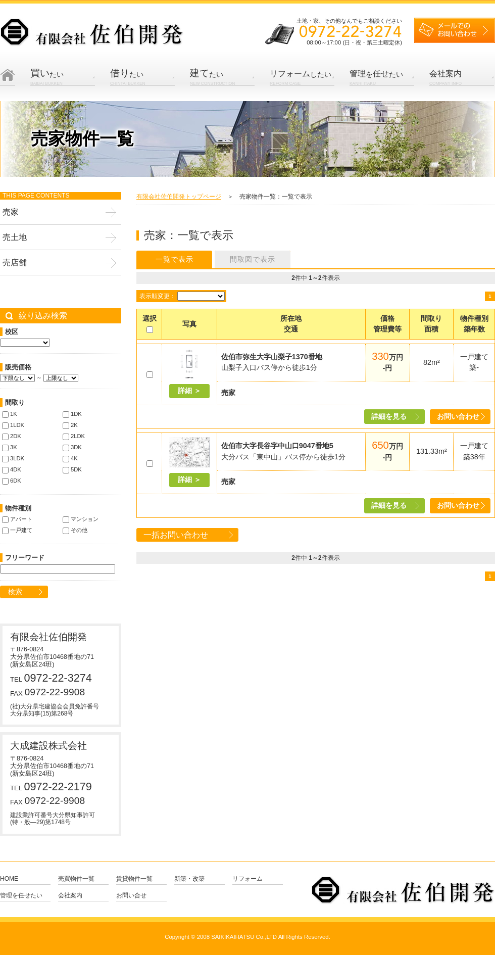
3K (9, 447)
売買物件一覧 (76, 879)
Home (7, 85)
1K (9, 414)
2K (70, 425)
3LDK (13, 458)
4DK (11, 469)
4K (70, 458)
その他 (75, 530)
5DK (72, 469)
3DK (72, 447)
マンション (80, 519)
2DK (11, 436)
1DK (72, 414)
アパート (17, 519)
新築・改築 (189, 879)
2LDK (74, 436)
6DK (11, 481)
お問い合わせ (458, 416)
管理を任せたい (21, 895)
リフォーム (247, 879)
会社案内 (70, 895)
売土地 (15, 237)
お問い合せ (131, 895)
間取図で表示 (252, 259)
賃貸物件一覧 (134, 879)
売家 (11, 212)
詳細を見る (389, 416)
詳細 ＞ (189, 391)
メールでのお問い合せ (454, 30)
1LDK (13, 425)
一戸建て (17, 530)
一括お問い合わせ (175, 535)
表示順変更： (157, 296)
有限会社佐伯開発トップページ (178, 196)
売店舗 (15, 262)
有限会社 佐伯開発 (92, 33)
